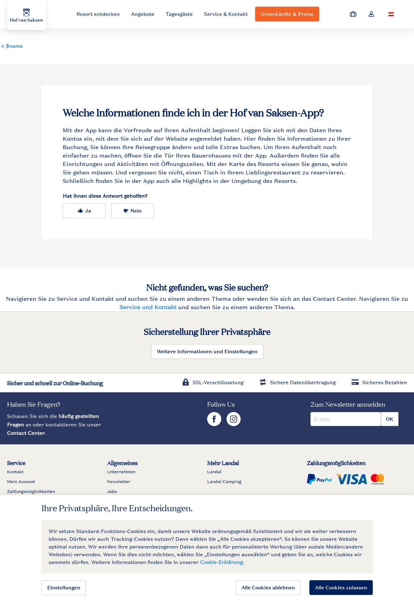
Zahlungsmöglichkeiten (31, 491)
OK (390, 419)
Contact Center (26, 433)
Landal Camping (224, 481)
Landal (214, 472)
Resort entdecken (98, 14)
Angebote (142, 14)
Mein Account (21, 481)
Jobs (112, 491)
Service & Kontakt (226, 14)
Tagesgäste (179, 14)
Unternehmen (121, 472)
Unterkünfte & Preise (287, 14)
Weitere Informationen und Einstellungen (207, 351)
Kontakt (15, 472)
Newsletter (118, 481)
